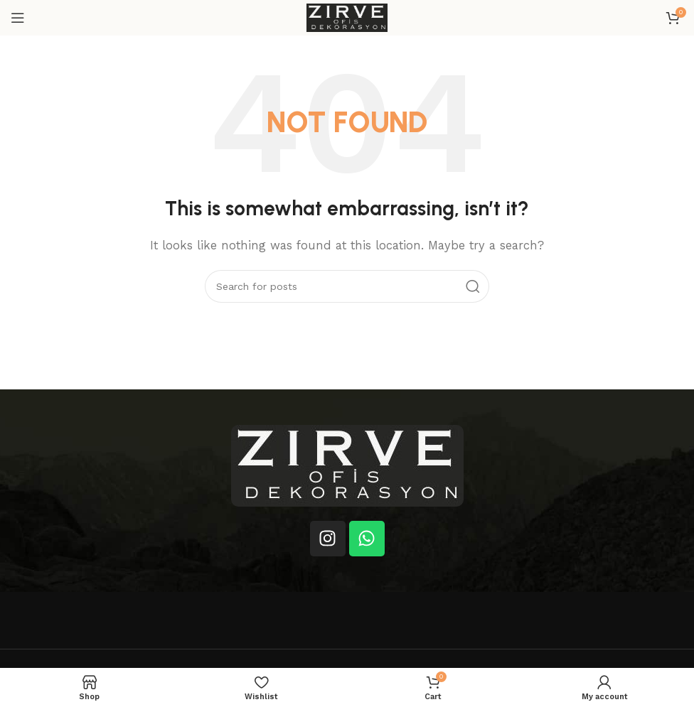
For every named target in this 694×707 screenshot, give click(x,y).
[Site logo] (347, 17)
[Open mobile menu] (18, 18)
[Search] (347, 286)
